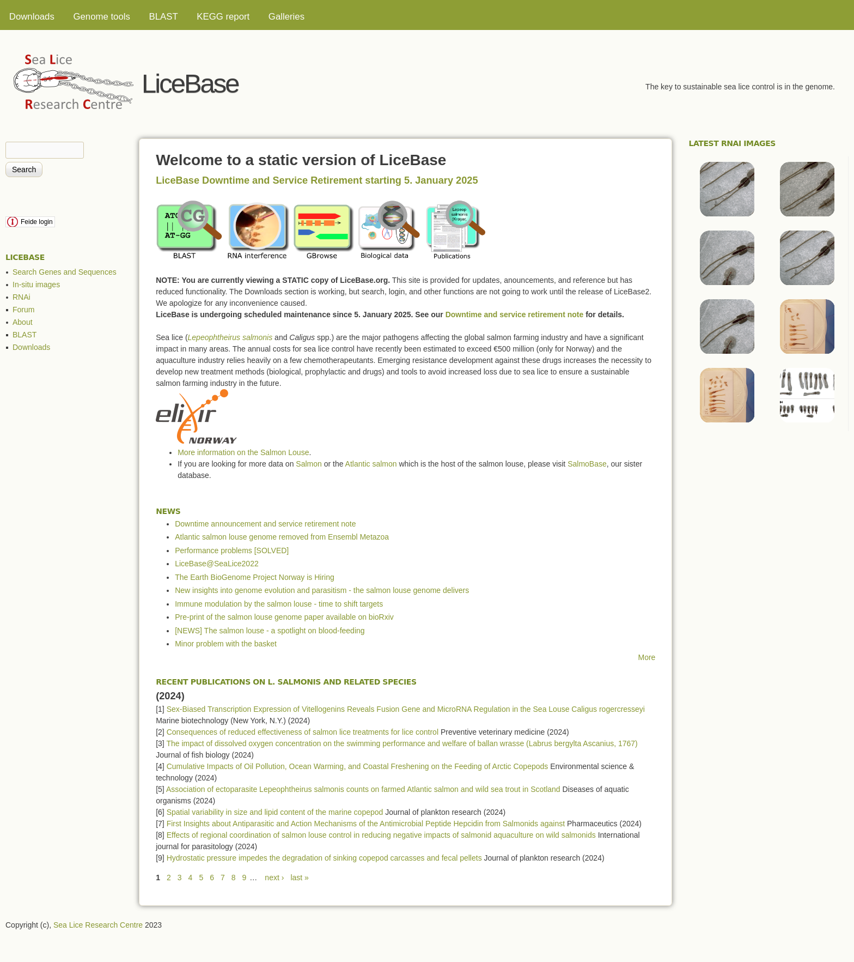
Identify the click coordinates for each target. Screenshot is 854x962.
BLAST (163, 16)
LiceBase (190, 83)
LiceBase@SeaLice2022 (217, 563)
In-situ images (36, 284)
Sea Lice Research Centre (98, 925)
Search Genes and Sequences (65, 272)
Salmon (308, 463)
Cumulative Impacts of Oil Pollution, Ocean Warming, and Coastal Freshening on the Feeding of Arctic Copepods (357, 766)
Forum (23, 309)
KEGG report (223, 16)
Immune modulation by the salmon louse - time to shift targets (279, 604)
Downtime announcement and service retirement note (265, 523)
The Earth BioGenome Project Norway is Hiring (254, 577)
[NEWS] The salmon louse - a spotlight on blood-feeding (269, 630)
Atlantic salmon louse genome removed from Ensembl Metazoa (282, 537)
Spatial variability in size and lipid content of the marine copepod (275, 812)
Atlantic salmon (371, 463)
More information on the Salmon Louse (243, 452)
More (647, 657)
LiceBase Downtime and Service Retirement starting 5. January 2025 (317, 180)
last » (299, 877)
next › (274, 877)
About (23, 322)
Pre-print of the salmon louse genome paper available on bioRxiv (284, 617)
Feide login (37, 222)
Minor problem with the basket (226, 643)
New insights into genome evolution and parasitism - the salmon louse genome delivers (322, 590)
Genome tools (101, 16)
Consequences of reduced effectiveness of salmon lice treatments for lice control (302, 732)
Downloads (31, 16)
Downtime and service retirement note (515, 314)
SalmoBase (587, 463)
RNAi (21, 297)
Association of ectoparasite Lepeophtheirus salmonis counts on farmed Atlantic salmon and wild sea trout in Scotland (363, 789)
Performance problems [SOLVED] (232, 550)
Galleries (286, 16)
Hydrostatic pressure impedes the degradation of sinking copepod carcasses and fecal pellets (324, 858)
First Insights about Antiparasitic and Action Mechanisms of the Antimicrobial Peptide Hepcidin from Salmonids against (366, 823)
